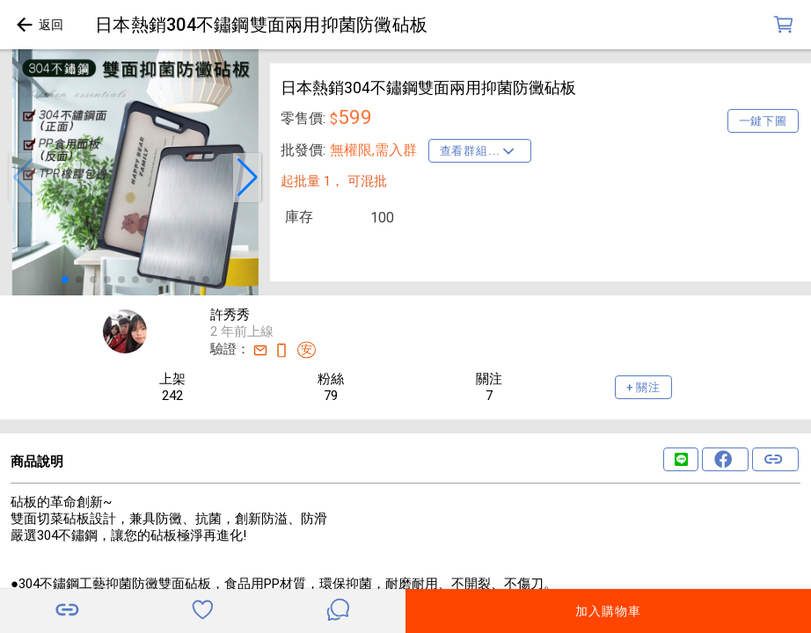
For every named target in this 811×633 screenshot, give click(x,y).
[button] (23, 177)
